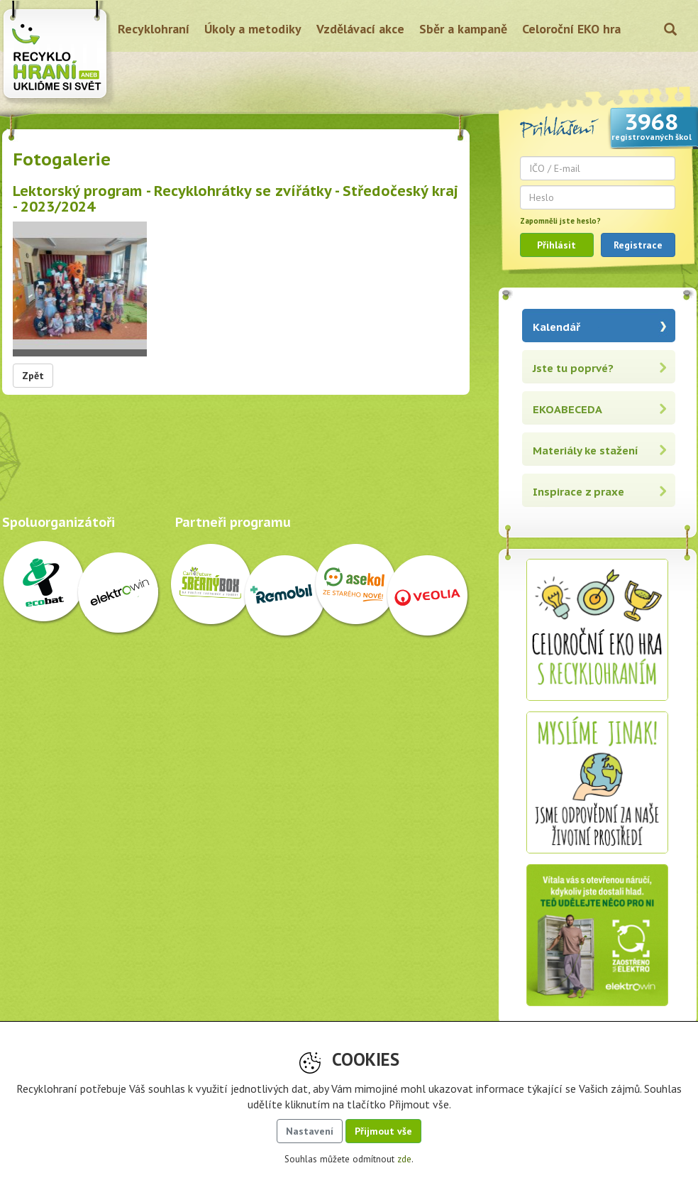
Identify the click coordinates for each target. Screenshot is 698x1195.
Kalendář (556, 327)
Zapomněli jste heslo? (560, 221)
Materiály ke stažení (585, 450)
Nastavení (309, 1131)
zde (404, 1159)
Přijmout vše (383, 1131)
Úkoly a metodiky (252, 29)
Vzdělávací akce (360, 29)
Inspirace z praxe (578, 491)
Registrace (638, 245)
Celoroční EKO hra (571, 29)
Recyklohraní (153, 29)
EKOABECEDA (567, 409)
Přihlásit (556, 245)
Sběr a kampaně (463, 29)
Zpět (33, 375)
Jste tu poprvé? (573, 368)
